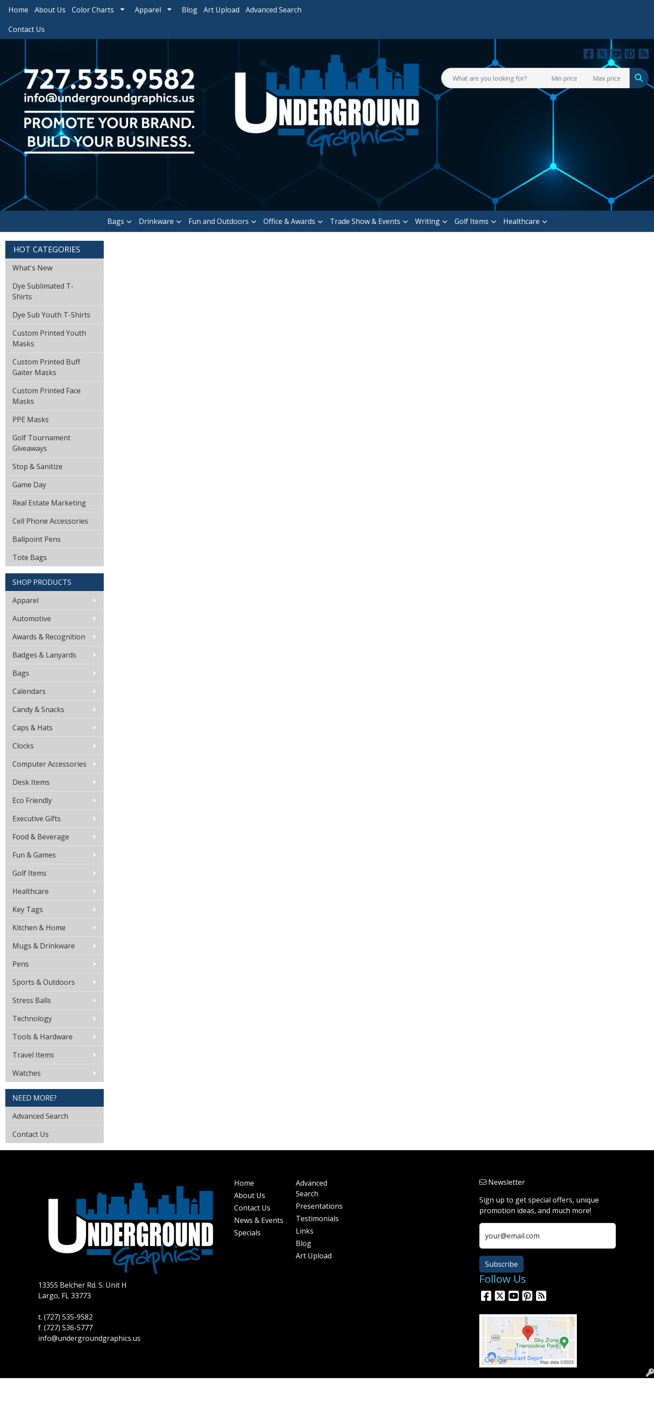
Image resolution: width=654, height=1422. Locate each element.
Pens (20, 964)
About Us (50, 10)
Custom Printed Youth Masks (49, 338)
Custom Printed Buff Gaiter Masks (46, 367)
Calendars (29, 691)
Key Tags (27, 909)
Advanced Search (274, 10)
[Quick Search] (494, 78)
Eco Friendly (32, 800)
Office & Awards (289, 221)
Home (18, 10)
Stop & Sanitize (37, 466)
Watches (26, 1073)
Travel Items (33, 1055)
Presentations (319, 1206)
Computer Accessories (49, 764)
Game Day (29, 485)
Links (304, 1231)
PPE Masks (30, 419)
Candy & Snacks (38, 709)
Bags (115, 221)
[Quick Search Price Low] (567, 78)
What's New (32, 268)
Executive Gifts (36, 818)
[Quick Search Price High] (609, 78)
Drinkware (156, 221)
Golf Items (471, 221)
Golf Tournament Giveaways (41, 443)
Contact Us (26, 29)
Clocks (23, 746)
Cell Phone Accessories (50, 521)
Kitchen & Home (39, 927)
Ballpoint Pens (36, 539)
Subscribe (501, 1264)
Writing (427, 221)
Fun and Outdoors (218, 221)
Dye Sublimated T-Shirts (43, 291)
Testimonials (317, 1218)
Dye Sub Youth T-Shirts (51, 315)
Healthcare (521, 221)
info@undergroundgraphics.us (89, 1338)
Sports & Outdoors (43, 982)
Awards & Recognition (48, 637)
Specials (247, 1233)
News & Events (258, 1220)
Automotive (31, 618)
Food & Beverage (40, 837)
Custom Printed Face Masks (46, 396)
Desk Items (31, 782)
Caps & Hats (32, 728)
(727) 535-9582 (68, 1317)
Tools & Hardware (42, 1037)
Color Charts (93, 10)
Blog (189, 10)
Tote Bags (29, 557)
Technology (32, 1018)
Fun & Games (34, 855)
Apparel (148, 10)
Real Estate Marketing (49, 503)
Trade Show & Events (365, 221)
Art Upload (221, 10)
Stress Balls (31, 1000)
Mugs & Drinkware (43, 946)
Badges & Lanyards (44, 655)
